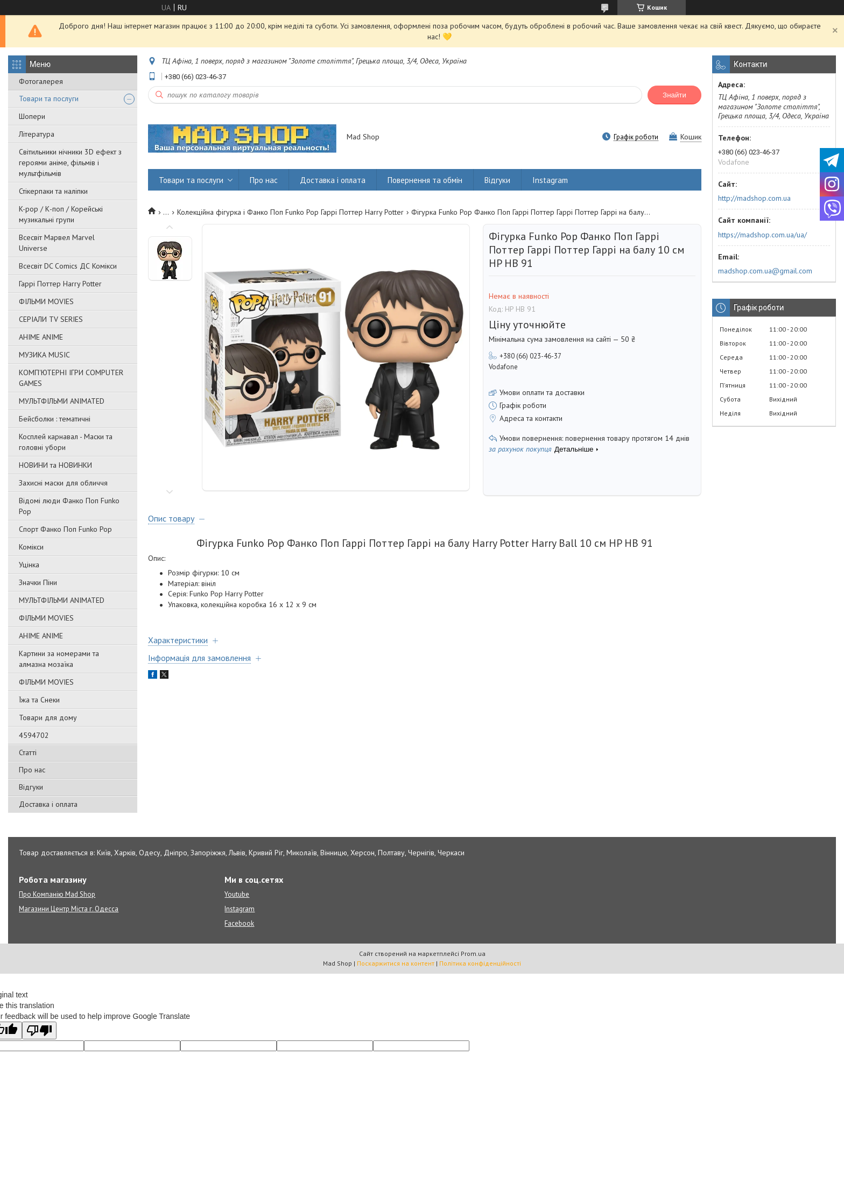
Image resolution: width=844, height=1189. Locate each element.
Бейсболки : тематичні (54, 419)
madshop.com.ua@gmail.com (765, 271)
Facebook (239, 923)
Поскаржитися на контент (395, 963)
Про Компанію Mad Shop (57, 894)
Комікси (31, 547)
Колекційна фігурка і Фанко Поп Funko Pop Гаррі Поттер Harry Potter (290, 212)
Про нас (32, 770)
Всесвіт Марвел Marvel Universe (57, 243)
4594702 (34, 735)
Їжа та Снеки (39, 700)
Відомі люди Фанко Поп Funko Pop (69, 506)
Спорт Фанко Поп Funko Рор (65, 529)
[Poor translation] (39, 1030)
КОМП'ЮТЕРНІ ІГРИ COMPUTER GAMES (71, 378)
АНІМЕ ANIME (41, 337)
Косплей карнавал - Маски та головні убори (65, 442)
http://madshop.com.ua (754, 198)
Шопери (32, 116)
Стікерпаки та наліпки (53, 191)
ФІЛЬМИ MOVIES (46, 301)
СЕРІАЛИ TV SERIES (51, 319)
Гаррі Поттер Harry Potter (60, 284)
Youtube (236, 894)
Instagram (550, 180)
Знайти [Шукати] (674, 95)
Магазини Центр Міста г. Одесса (68, 908)
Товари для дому (48, 717)
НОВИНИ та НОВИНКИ (55, 465)
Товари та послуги (49, 98)
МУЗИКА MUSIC (44, 355)
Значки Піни (38, 582)
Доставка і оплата (48, 804)
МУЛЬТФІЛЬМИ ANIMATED (61, 401)
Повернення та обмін (425, 180)
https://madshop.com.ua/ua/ (762, 235)
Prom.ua (473, 953)
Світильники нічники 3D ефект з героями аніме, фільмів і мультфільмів (70, 162)
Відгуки (31, 787)
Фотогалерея (41, 81)
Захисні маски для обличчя (63, 483)
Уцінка (29, 564)
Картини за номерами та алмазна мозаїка (59, 659)
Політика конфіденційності (480, 963)
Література (36, 134)
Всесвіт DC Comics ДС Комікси (68, 266)
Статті (28, 752)
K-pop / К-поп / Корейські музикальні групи (61, 214)
